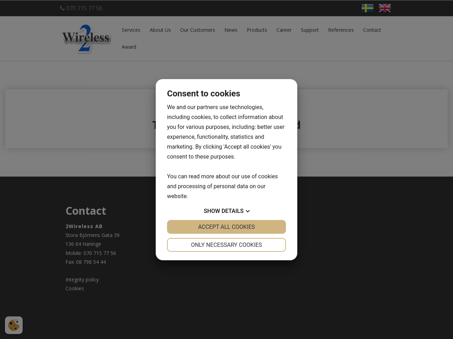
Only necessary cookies (226, 245)
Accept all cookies (226, 227)
